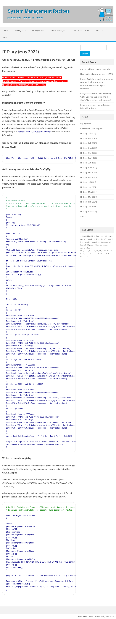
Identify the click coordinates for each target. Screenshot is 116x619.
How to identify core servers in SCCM (96, 74)
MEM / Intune (38, 31)
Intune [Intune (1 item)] (85, 242)
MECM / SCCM (20, 31)
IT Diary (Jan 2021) (88, 207)
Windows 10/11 (58, 31)
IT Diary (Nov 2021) (88, 167)
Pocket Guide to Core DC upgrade (95, 69)
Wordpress (111, 616)
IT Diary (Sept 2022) (89, 158)
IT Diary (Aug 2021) (88, 177)
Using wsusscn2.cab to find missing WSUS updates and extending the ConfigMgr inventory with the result (95, 96)
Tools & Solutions (80, 31)
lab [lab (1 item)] (89, 242)
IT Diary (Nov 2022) (88, 148)
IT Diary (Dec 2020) (88, 212)
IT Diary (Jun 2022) (88, 163)
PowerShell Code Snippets (91, 128)
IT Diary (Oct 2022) (88, 153)
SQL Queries (85, 124)
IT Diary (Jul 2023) (88, 133)
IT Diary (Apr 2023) (88, 138)
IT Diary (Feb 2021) (88, 202)
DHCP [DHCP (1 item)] (93, 239)
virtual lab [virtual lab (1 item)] (105, 254)
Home (5, 31)
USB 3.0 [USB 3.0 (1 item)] (99, 254)
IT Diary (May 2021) (88, 192)
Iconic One (82, 616)
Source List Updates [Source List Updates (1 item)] (87, 245)
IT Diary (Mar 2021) (88, 197)
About (6, 37)
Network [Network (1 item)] (94, 242)
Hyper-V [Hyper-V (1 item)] (103, 239)
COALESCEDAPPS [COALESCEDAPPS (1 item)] (86, 236)
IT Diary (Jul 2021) (88, 182)
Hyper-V (99, 31)
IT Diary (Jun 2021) (88, 187)
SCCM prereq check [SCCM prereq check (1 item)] (104, 242)
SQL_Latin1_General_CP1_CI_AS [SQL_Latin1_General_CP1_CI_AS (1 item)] (91, 251)
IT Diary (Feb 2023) (88, 143)
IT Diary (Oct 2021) (88, 172)
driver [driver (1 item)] (98, 239)
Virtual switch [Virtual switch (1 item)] (85, 257)
